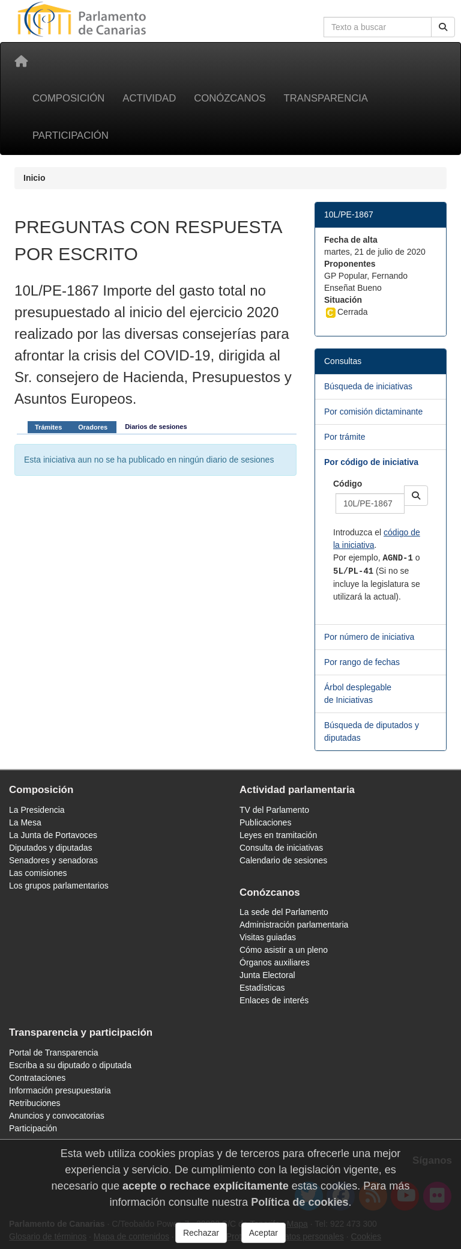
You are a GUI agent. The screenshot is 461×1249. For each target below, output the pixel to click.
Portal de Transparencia (53, 1052)
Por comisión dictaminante (373, 411)
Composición (68, 98)
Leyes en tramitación (278, 835)
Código (347, 483)
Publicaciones (265, 822)
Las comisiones (38, 873)
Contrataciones (37, 1078)
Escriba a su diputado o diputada (70, 1065)
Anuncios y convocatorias (56, 1115)
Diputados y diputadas (50, 847)
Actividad (149, 98)
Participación (70, 135)
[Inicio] (21, 61)
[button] (416, 495)
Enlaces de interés (274, 1000)
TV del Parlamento (274, 810)
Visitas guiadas (268, 937)
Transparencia (326, 98)
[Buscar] (443, 27)
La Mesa (25, 822)
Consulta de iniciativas (281, 847)
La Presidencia (37, 810)
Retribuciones (35, 1103)
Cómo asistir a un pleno (284, 950)
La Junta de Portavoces (53, 835)
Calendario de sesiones (283, 860)
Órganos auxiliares (275, 962)
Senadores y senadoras (53, 860)
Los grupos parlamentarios (59, 885)
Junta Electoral (267, 975)
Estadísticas (262, 987)
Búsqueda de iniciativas (368, 386)
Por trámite (344, 437)
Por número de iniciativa (369, 637)
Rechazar (201, 1233)
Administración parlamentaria (294, 924)
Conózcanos (229, 98)
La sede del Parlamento (284, 912)
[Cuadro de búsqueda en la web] (378, 27)
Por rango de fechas (362, 662)
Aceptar (263, 1233)
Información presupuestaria (60, 1090)
